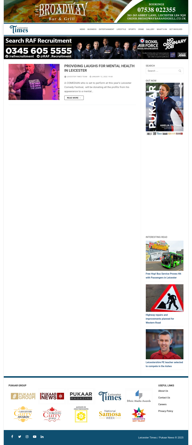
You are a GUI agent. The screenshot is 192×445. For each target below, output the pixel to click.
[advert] (96, 21)
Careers (162, 404)
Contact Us (164, 397)
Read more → (74, 98)
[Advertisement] (165, 185)
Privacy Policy (165, 411)
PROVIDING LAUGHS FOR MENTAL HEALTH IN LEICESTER (99, 68)
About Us (163, 390)
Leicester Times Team (75, 77)
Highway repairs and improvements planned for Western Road (160, 318)
